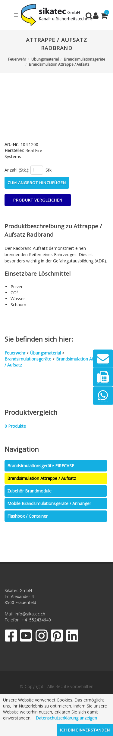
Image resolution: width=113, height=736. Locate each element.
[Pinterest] (57, 636)
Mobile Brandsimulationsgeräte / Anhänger (49, 503)
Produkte (15, 426)
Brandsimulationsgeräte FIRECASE (40, 465)
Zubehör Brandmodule (29, 491)
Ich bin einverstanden (85, 730)
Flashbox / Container (27, 516)
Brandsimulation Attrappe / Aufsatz (41, 478)
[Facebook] (10, 636)
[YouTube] (26, 636)
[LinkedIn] (72, 636)
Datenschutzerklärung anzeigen (66, 718)
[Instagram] (41, 636)
